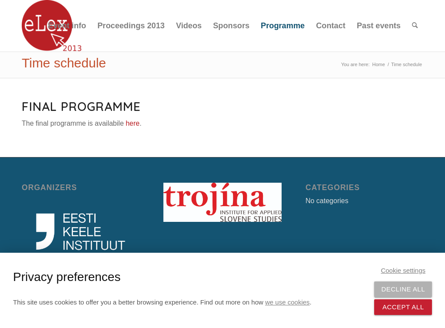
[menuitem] (67, 25)
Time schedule (64, 63)
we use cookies (287, 302)
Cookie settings (403, 270)
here (132, 123)
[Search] (414, 25)
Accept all (403, 307)
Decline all (403, 289)
